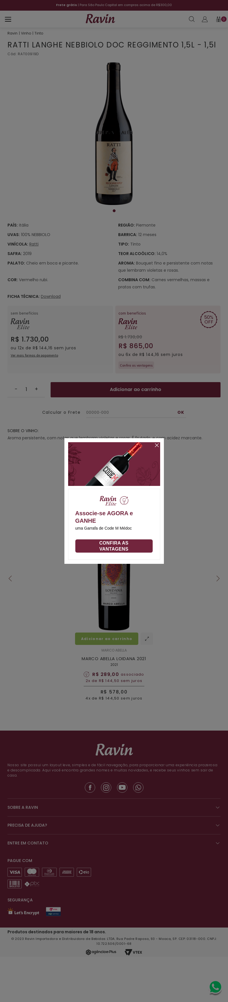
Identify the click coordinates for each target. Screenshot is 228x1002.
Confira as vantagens (114, 546)
